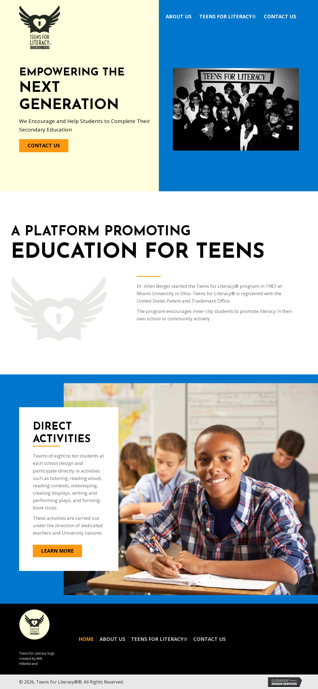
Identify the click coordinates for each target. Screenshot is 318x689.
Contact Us (209, 639)
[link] (150, 16)
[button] (43, 145)
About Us (112, 639)
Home (86, 639)
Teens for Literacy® (159, 639)
